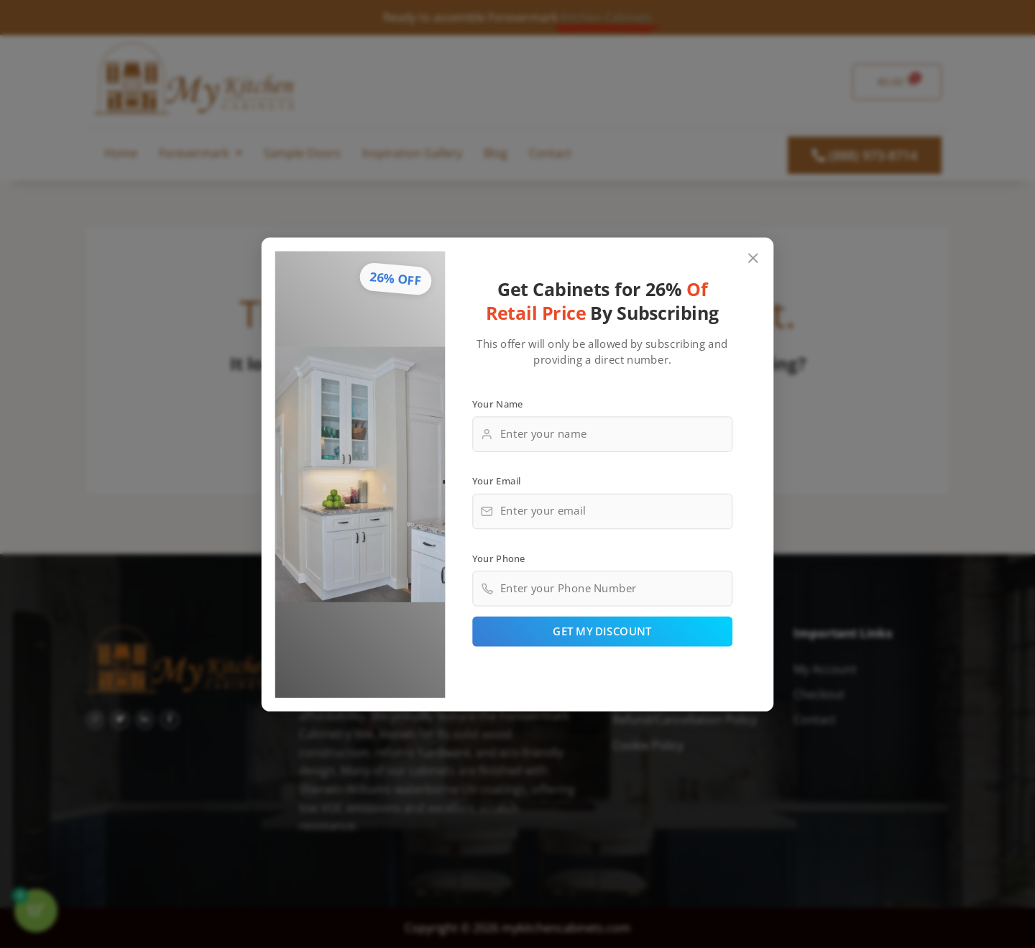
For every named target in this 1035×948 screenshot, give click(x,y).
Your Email (496, 480)
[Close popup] (753, 257)
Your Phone (498, 557)
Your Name (497, 403)
